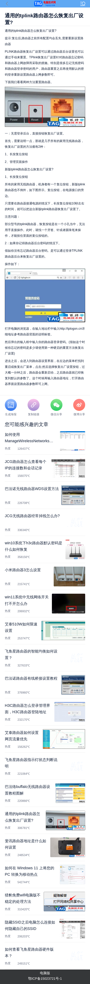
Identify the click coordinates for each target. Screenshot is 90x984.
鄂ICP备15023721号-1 (45, 978)
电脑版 (45, 973)
